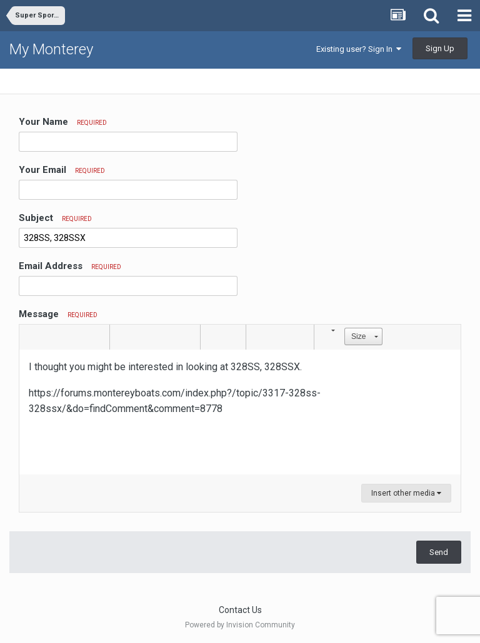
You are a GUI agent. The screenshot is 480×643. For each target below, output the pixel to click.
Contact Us (240, 610)
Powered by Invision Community (240, 625)
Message (58, 314)
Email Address (70, 266)
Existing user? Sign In (358, 49)
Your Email (62, 169)
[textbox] (240, 412)
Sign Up (440, 48)
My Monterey (51, 49)
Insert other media (406, 493)
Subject (55, 217)
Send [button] (438, 552)
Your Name (63, 121)
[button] (30, 337)
